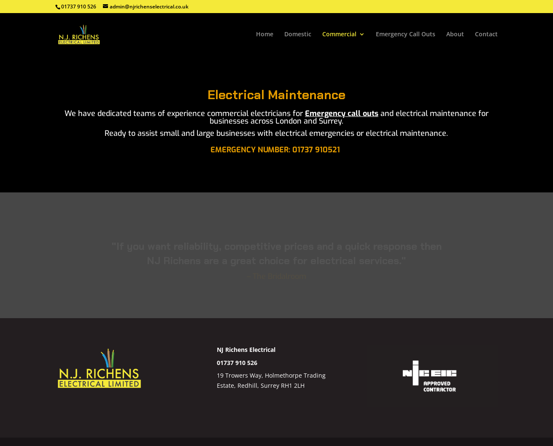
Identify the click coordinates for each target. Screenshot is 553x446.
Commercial (339, 34)
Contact (486, 34)
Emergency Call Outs (405, 34)
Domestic (297, 34)
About (455, 34)
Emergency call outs (341, 113)
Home (264, 34)
